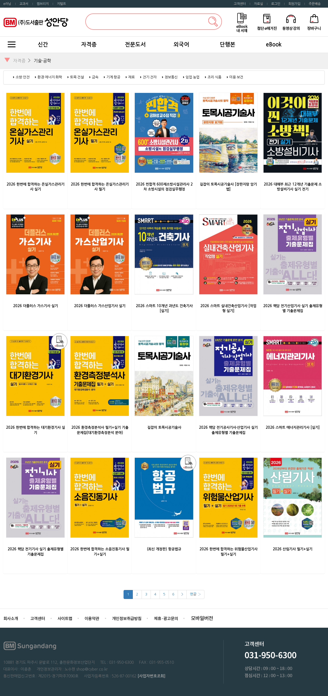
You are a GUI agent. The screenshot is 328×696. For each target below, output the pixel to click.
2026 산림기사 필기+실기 (292, 549)
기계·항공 (113, 77)
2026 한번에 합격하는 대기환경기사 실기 (35, 430)
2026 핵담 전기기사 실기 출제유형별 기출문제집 (35, 551)
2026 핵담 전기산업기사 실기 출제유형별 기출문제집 (292, 308)
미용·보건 (236, 77)
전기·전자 (150, 77)
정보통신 (171, 77)
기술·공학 (42, 60)
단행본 (227, 44)
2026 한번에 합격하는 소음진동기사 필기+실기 (99, 551)
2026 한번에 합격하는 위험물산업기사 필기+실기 (228, 551)
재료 (131, 77)
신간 (43, 44)
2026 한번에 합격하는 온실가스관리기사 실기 (36, 187)
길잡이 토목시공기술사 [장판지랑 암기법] (228, 187)
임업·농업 (193, 77)
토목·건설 (77, 77)
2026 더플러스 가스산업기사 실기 (99, 306)
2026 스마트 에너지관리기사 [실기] (293, 427)
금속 (95, 77)
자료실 (258, 3)
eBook (274, 44)
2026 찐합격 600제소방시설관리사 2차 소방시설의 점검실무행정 (164, 187)
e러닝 (7, 3)
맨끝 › (195, 594)
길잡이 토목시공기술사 (164, 427)
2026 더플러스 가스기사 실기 (35, 306)
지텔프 (61, 3)
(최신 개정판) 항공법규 (164, 549)
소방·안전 (23, 77)
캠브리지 (43, 3)
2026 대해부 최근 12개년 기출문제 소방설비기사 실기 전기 (293, 187)
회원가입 (294, 3)
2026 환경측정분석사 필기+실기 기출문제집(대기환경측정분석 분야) (99, 430)
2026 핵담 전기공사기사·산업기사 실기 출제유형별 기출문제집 (228, 430)
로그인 (275, 3)
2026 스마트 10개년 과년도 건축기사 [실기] (164, 308)
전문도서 (135, 44)
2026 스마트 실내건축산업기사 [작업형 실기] (228, 308)
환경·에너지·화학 (49, 77)
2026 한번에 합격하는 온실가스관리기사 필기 (100, 187)
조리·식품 (214, 77)
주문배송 (315, 3)
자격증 (89, 44)
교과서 (23, 3)
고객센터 (240, 3)
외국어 (181, 44)
